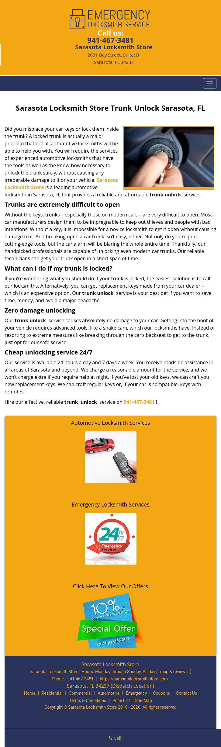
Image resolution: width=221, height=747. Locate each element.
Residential (52, 693)
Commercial (80, 693)
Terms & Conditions (87, 700)
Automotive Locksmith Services (110, 422)
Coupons (161, 693)
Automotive (109, 693)
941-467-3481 (110, 40)
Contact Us (186, 693)
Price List (121, 700)
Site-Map (143, 700)
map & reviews (174, 671)
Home (30, 693)
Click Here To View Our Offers (110, 586)
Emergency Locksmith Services (111, 504)
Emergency (136, 693)
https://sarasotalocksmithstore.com (134, 678)
